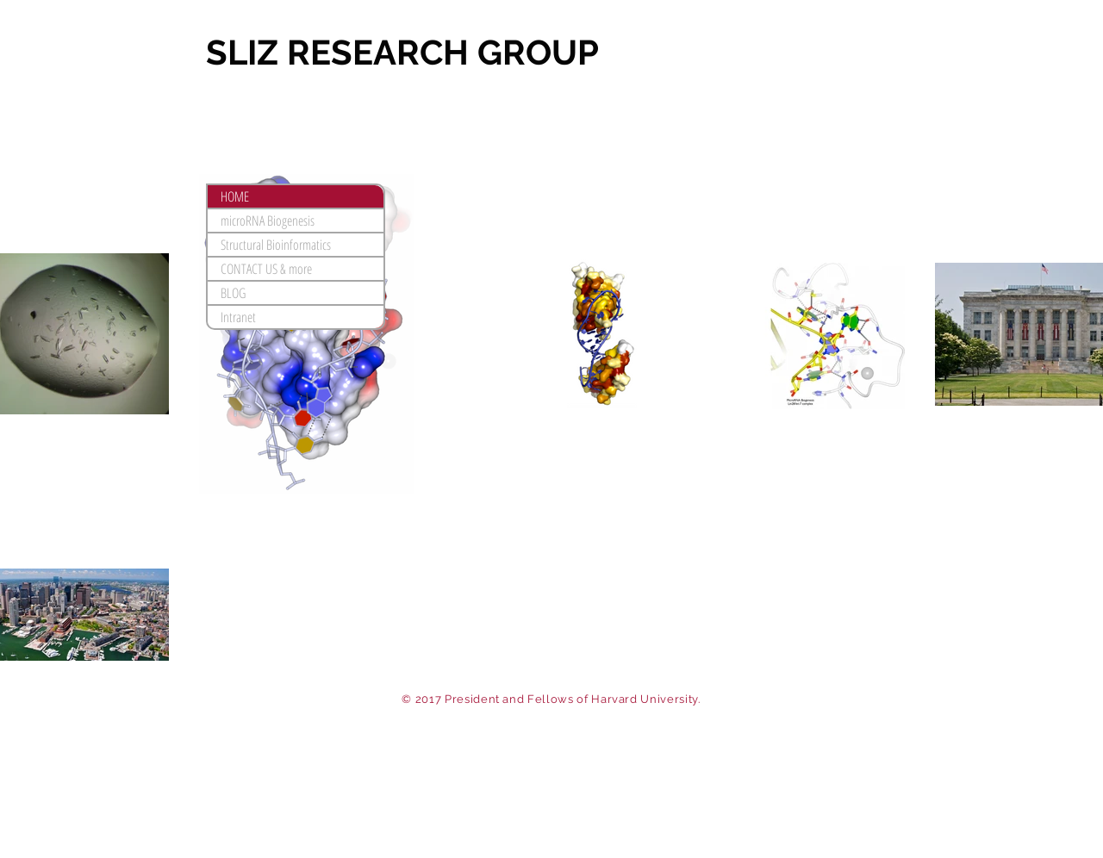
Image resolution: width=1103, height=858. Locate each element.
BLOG (233, 292)
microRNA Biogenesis (268, 220)
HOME (235, 196)
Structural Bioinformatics (276, 244)
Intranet (238, 317)
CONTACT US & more (266, 268)
